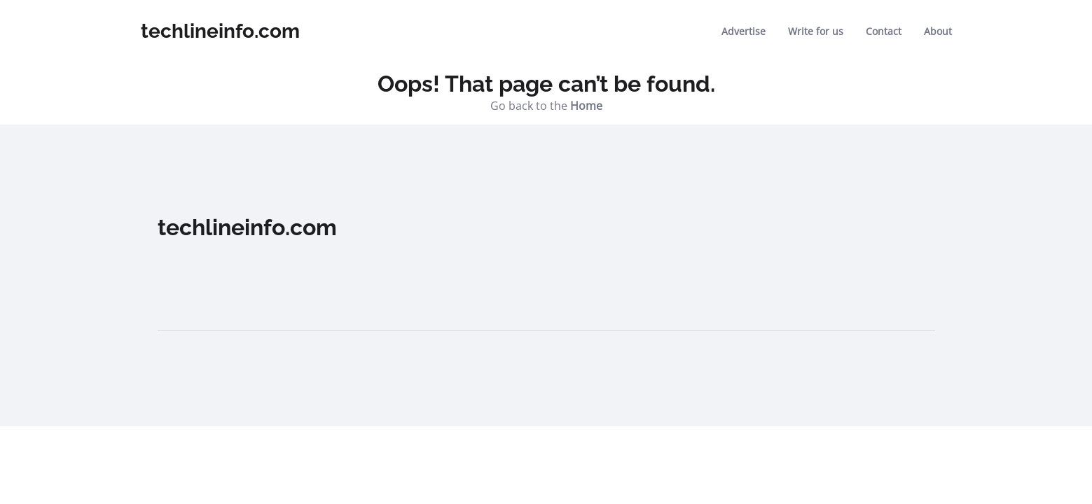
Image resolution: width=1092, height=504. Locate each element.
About (938, 31)
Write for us (815, 31)
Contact (883, 31)
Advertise (743, 31)
